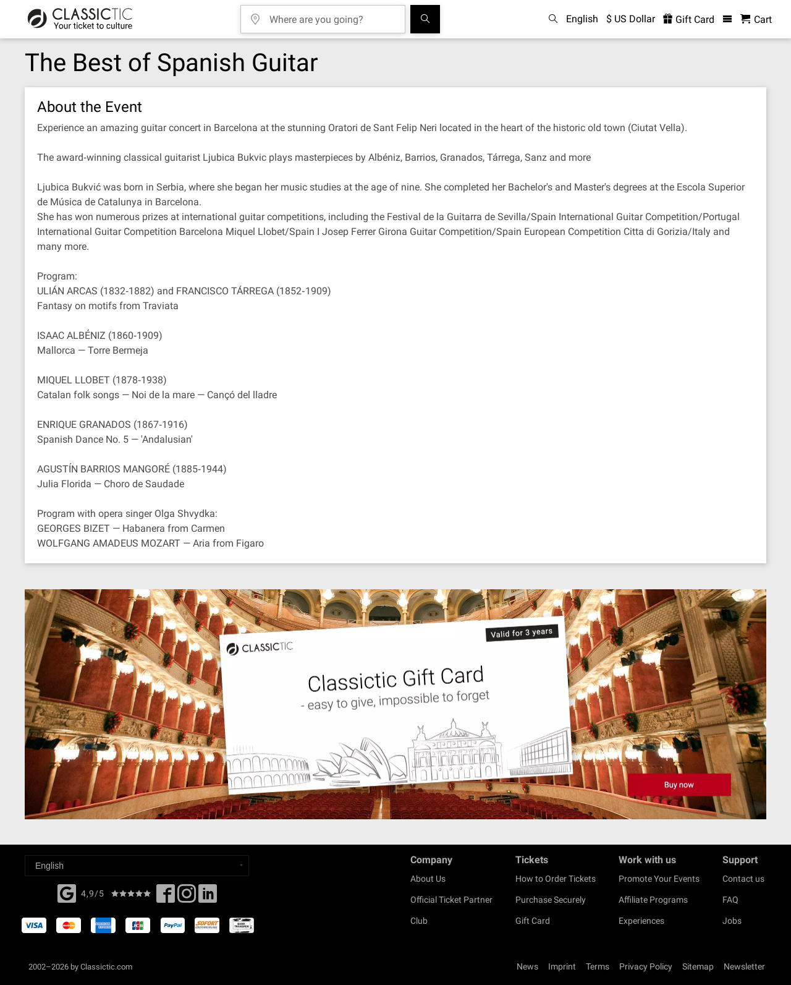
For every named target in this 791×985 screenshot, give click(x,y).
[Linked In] (207, 897)
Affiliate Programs (653, 900)
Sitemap (698, 966)
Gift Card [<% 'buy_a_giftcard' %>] (688, 19)
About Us (428, 879)
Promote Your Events (659, 879)
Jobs (732, 921)
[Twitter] (186, 897)
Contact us (743, 879)
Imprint (562, 966)
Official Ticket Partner (451, 900)
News (527, 966)
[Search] (425, 19)
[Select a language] (137, 865)
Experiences (641, 921)
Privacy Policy (645, 966)
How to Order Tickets (555, 879)
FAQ (730, 900)
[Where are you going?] (331, 15)
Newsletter (744, 966)
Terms (597, 966)
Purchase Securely (550, 900)
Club (419, 921)
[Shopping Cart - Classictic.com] (756, 19)
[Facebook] (66, 892)
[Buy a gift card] (395, 704)
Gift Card (532, 921)
